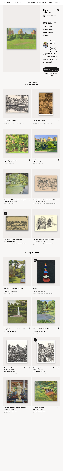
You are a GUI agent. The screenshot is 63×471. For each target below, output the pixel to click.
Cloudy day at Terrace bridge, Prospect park (16, 200)
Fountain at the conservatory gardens (14, 328)
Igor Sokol (37, 290)
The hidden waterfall (38, 407)
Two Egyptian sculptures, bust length (43, 239)
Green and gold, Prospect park (41, 328)
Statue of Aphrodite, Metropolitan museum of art (17, 407)
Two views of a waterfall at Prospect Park (45, 200)
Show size (53, 15)
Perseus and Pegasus (39, 120)
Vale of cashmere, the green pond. (13, 288)
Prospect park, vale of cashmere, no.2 (43, 368)
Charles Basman (9, 290)
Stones (35, 288)
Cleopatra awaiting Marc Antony (13, 239)
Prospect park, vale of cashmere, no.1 (14, 368)
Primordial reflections (10, 120)
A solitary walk (37, 160)
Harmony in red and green (11, 160)
